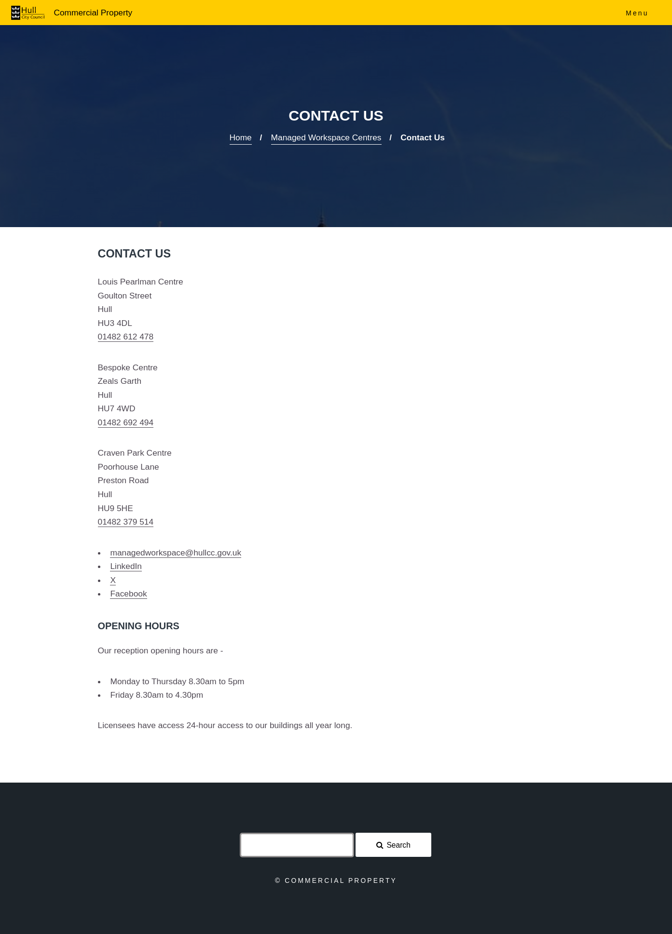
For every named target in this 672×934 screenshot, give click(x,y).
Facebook (128, 593)
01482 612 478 (126, 336)
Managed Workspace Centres (326, 137)
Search (398, 845)
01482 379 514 (126, 522)
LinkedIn (126, 566)
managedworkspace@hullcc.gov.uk (175, 552)
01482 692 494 (126, 422)
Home (241, 137)
